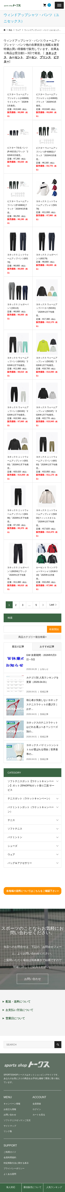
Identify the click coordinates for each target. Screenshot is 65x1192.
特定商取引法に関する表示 (16, 1163)
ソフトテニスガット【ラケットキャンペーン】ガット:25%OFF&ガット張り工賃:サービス (31, 785)
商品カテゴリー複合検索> (32, 637)
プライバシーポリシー (14, 1168)
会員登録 (37, 1104)
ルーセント (16, 57)
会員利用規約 (10, 1157)
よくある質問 (10, 1174)
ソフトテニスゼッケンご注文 (17, 1120)
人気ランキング (54, 1187)
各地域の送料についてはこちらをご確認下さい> (32, 891)
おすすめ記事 (47, 646)
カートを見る (39, 1114)
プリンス (45, 57)
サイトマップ (10, 1126)
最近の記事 (18, 646)
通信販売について (32, 1187)
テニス (11, 820)
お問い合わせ (32, 978)
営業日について (15, 1018)
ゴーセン (31, 57)
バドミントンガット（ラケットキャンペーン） (31, 809)
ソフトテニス (15, 828)
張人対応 (10, 1187)
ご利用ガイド (10, 1152)
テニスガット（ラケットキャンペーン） (29, 798)
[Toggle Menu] (59, 5)
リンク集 (8, 1131)
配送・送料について (18, 1001)
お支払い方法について (19, 1010)
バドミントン (15, 837)
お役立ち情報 (10, 1109)
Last (52, 604)
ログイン (37, 1109)
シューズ (12, 846)
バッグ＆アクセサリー (20, 863)
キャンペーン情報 (12, 1104)
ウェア (11, 854)
